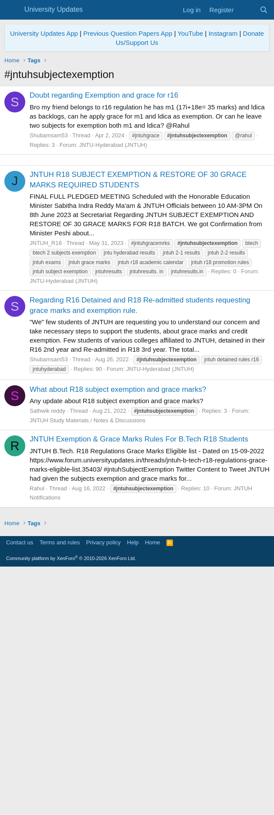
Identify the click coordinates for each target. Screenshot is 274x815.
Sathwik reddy (47, 533)
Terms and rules (60, 786)
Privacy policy (103, 786)
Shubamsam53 (49, 135)
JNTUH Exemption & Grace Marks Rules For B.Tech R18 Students (139, 561)
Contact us (19, 786)
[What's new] (246, 10)
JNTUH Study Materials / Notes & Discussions (87, 542)
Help (133, 786)
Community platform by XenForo (71, 802)
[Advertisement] (137, 221)
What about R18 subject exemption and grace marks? (118, 511)
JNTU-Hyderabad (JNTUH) (113, 145)
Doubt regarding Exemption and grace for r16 (104, 95)
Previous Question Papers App (127, 33)
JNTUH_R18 (46, 365)
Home (152, 786)
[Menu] (12, 10)
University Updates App (44, 33)
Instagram (223, 33)
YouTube (190, 33)
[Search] (263, 10)
